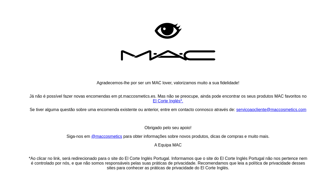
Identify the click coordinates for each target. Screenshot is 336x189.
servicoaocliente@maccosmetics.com (271, 109)
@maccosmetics (106, 136)
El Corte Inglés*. (168, 101)
